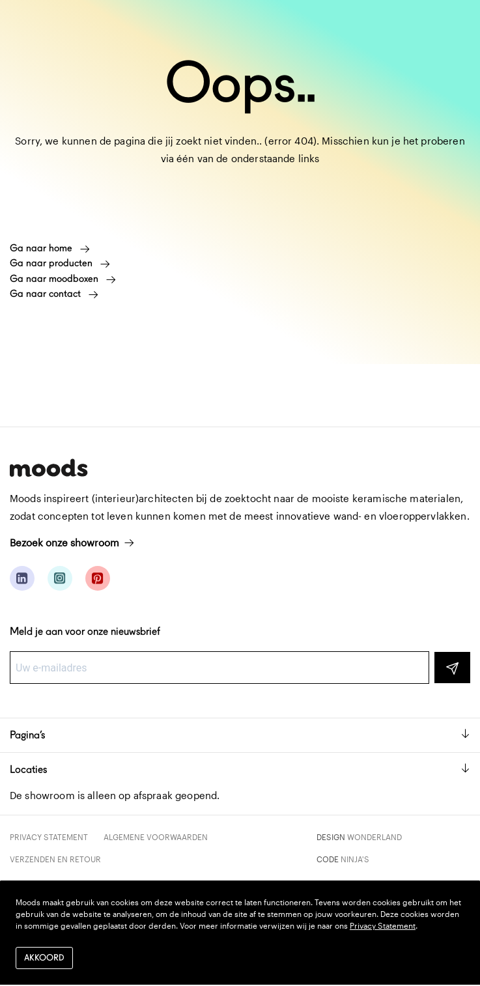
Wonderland (374, 836)
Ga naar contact (54, 294)
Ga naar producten (60, 263)
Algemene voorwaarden (156, 836)
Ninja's (355, 859)
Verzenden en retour (55, 859)
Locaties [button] (240, 769)
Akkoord (44, 958)
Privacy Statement (49, 836)
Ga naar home (50, 248)
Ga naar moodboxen (63, 279)
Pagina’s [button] (240, 735)
